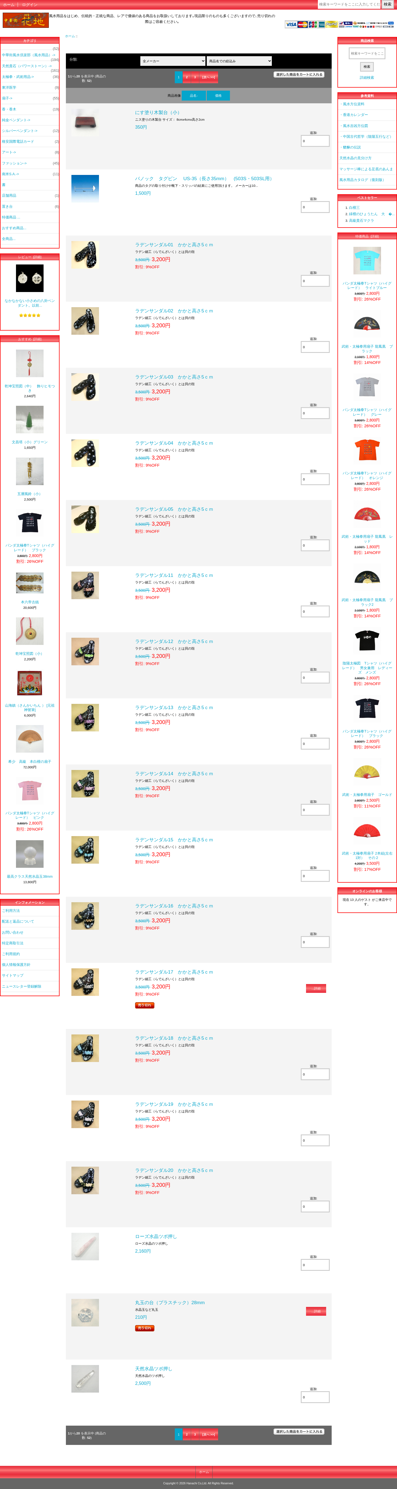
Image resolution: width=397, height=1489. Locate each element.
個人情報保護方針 (16, 965)
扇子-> (30, 98)
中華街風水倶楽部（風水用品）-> (30, 56)
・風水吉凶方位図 (353, 126)
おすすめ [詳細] (30, 339)
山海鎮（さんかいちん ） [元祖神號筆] (30, 690)
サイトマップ (12, 975)
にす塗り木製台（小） (158, 112)
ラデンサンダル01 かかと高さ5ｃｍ (174, 244)
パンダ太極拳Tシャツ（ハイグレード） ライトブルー (367, 268)
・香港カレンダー (353, 115)
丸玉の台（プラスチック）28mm (170, 1302)
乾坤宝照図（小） (29, 636)
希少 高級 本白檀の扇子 (29, 744)
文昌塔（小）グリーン (30, 425)
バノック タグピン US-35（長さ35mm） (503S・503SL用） (204, 178)
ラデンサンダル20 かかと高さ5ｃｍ (174, 1170)
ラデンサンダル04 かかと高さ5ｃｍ (174, 443)
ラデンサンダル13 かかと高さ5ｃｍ (174, 707)
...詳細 (316, 988)
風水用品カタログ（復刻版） (362, 180)
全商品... (9, 239)
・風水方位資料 (351, 104)
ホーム (9, 4)
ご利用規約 (11, 954)
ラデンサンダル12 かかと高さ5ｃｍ (174, 641)
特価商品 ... (11, 217)
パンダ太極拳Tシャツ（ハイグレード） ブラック (30, 530)
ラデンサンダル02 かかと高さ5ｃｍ (174, 311)
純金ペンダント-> (16, 120)
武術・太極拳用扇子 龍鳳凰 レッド (367, 521)
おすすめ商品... (14, 228)
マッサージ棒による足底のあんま (366, 169)
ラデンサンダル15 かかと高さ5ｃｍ (174, 839)
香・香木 (30, 109)
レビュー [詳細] (30, 257)
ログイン (29, 4)
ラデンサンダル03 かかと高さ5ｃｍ (174, 377)
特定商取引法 (12, 943)
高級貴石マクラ (361, 220)
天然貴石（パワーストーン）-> (30, 67)
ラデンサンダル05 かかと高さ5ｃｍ (174, 509)
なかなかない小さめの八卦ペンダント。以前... (30, 285)
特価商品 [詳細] (367, 236)
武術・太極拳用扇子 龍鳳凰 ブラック (367, 331)
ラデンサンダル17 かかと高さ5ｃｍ (174, 972)
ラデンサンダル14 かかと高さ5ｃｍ (174, 773)
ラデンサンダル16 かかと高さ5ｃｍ (174, 906)
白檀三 (354, 208)
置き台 (30, 206)
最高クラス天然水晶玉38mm (29, 859)
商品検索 (367, 41)
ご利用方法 (11, 911)
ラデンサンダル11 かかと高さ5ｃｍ (174, 575)
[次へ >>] (208, 77)
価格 (218, 95)
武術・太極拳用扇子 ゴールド (367, 777)
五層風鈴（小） (30, 477)
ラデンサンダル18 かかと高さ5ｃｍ (174, 1038)
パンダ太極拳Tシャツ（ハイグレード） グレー (367, 395)
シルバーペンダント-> (30, 131)
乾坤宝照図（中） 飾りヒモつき (30, 371)
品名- (194, 95)
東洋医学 (30, 87)
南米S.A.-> (30, 174)
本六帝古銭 (30, 588)
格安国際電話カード (30, 141)
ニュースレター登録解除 (21, 986)
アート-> (30, 152)
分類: (73, 59)
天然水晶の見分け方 (355, 158)
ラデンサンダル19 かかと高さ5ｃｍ (174, 1104)
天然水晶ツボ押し (154, 1368)
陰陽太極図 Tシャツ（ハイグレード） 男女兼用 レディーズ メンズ (367, 650)
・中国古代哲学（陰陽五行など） (366, 136)
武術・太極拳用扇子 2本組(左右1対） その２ (367, 838)
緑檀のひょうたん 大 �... (372, 214)
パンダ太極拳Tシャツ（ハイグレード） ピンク (30, 798)
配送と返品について (18, 921)
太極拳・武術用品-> (30, 77)
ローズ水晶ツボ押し (156, 1236)
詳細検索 (367, 77)
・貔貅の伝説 (350, 147)
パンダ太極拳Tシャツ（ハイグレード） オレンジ (367, 458)
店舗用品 (30, 195)
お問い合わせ (12, 932)
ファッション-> (30, 163)
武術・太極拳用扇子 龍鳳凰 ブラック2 (367, 585)
